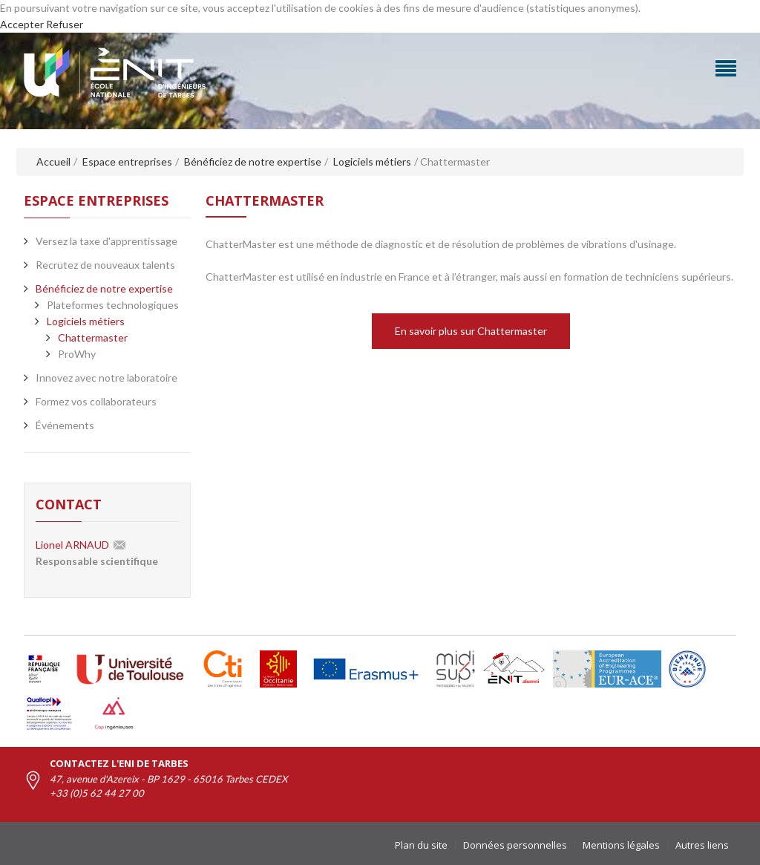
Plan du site (421, 845)
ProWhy (77, 353)
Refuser (64, 24)
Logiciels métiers (86, 321)
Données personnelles (515, 845)
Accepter (22, 24)
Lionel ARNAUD (72, 544)
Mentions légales (621, 845)
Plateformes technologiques (113, 304)
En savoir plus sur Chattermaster (471, 330)
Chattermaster (93, 337)
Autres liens (702, 845)
